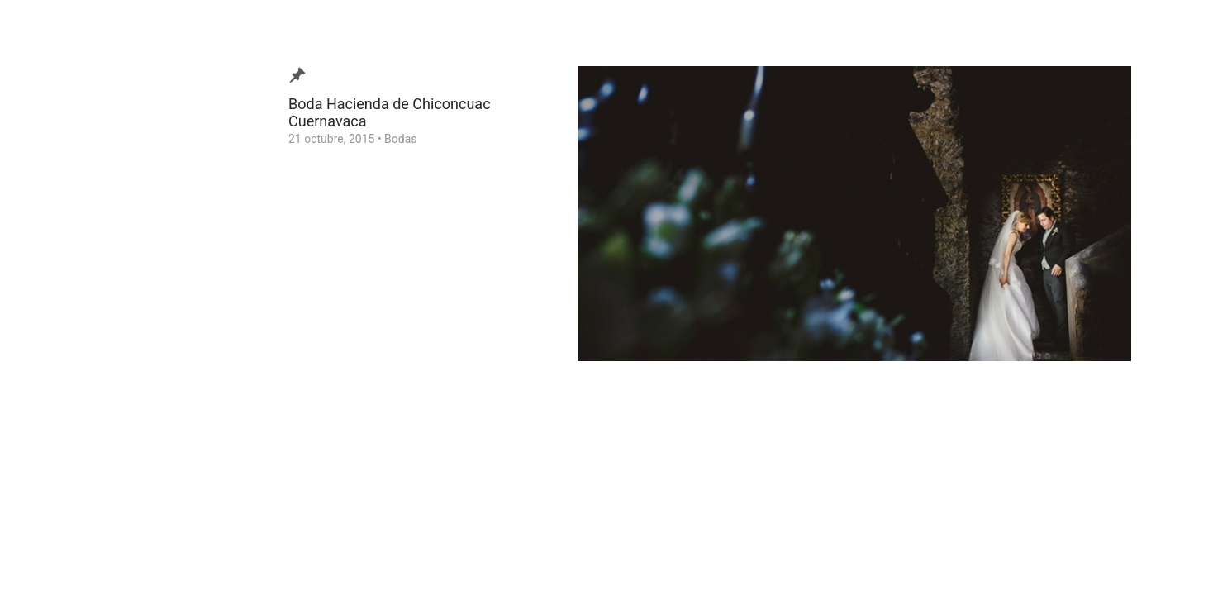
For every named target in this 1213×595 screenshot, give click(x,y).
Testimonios (69, 299)
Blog (48, 222)
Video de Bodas (77, 248)
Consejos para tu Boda (95, 350)
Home (53, 376)
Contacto (60, 324)
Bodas (400, 138)
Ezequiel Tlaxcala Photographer (106, 557)
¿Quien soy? (67, 273)
